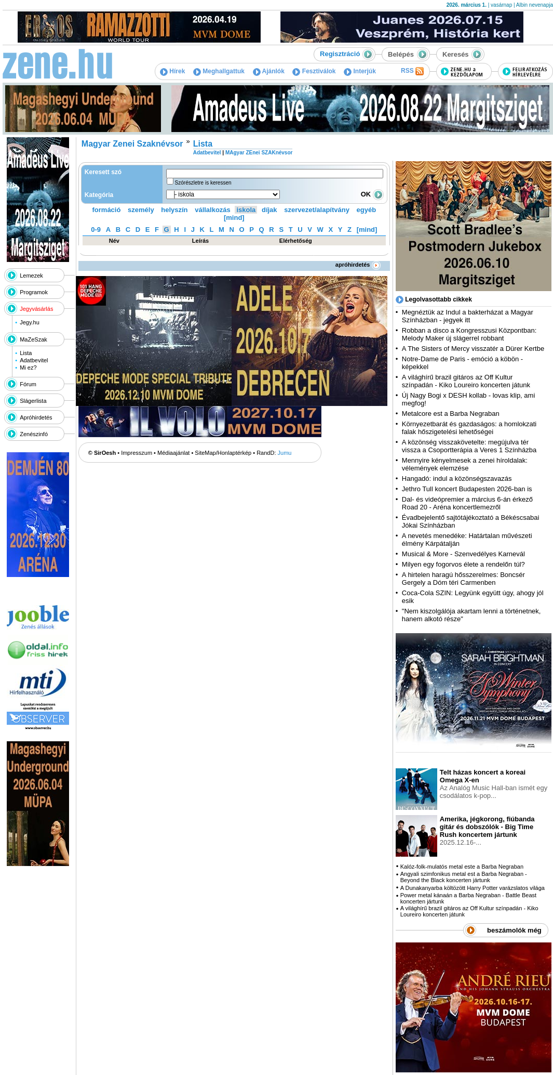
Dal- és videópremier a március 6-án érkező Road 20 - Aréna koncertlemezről (467, 503)
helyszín (174, 210)
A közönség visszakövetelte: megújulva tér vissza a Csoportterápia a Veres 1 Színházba (469, 446)
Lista (26, 353)
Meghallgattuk (219, 71)
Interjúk (360, 71)
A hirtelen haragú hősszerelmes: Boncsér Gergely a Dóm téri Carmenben (463, 578)
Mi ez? (28, 367)
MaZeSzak (33, 339)
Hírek (172, 71)
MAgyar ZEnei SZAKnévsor (258, 152)
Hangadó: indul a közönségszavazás (457, 478)
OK (372, 194)
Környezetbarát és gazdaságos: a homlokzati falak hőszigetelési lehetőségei (469, 428)
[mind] (234, 217)
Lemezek (31, 275)
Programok (34, 292)
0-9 (96, 229)
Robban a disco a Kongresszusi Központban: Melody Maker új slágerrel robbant (469, 334)
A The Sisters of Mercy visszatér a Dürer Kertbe (473, 348)
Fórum (28, 384)
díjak (269, 210)
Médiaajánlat (173, 453)
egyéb (366, 210)
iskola (245, 210)
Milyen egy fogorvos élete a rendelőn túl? (463, 564)
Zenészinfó (34, 434)
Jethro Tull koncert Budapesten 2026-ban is (467, 489)
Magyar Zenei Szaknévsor (132, 143)
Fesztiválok (313, 71)
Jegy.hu (29, 322)
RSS (412, 71)
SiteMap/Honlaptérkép (223, 453)
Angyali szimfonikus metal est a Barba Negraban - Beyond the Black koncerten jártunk (463, 877)
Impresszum (136, 453)
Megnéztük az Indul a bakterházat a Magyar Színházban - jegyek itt (467, 316)
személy (141, 210)
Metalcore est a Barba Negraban (451, 413)
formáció (106, 210)
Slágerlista (33, 401)
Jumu (285, 453)
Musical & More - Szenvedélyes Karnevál (463, 554)
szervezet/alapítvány (316, 210)
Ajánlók (269, 71)
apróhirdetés (358, 264)
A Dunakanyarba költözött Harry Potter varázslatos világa (472, 888)
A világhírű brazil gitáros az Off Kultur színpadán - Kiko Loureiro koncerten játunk (466, 381)
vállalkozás (213, 210)
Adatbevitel (34, 360)
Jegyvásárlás (36, 309)
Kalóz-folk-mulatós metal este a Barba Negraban (461, 866)
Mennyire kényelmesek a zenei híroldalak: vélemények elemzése (465, 464)
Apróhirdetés (36, 417)
